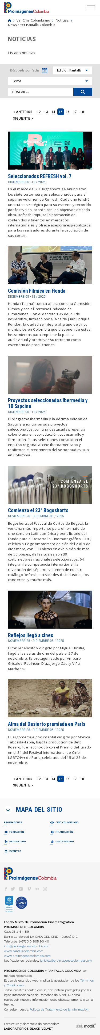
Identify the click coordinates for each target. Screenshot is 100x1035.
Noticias (62, 20)
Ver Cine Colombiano (33, 20)
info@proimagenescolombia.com (27, 946)
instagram (45, 889)
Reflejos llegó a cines (30, 635)
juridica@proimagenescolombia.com (66, 960)
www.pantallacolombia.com (23, 951)
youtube (21, 889)
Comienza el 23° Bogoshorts (38, 510)
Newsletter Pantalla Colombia (31, 25)
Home (9, 20)
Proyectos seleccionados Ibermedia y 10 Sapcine (48, 403)
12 (39, 112)
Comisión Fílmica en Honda (36, 291)
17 (75, 112)
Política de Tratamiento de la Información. (59, 1009)
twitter (13, 889)
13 (46, 112)
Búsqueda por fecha (24, 70)
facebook (6, 889)
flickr (37, 889)
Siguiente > (23, 118)
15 (60, 112)
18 (82, 112)
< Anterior (23, 112)
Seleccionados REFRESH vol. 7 (39, 176)
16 (68, 112)
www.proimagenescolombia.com (27, 956)
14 (53, 112)
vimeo (29, 889)
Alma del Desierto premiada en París (46, 724)
